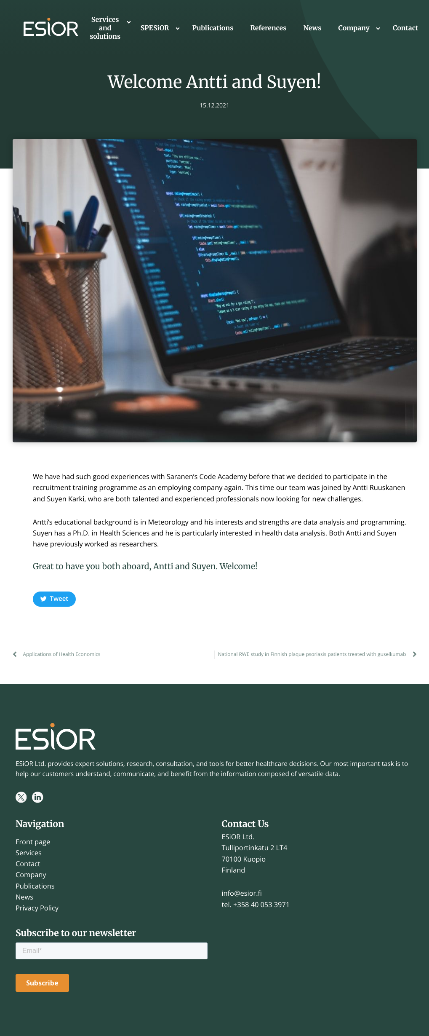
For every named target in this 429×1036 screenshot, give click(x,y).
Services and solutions (105, 28)
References (268, 28)
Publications (213, 28)
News (312, 28)
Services (29, 852)
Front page (33, 841)
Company (354, 28)
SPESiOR (155, 28)
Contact (405, 28)
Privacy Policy (37, 908)
